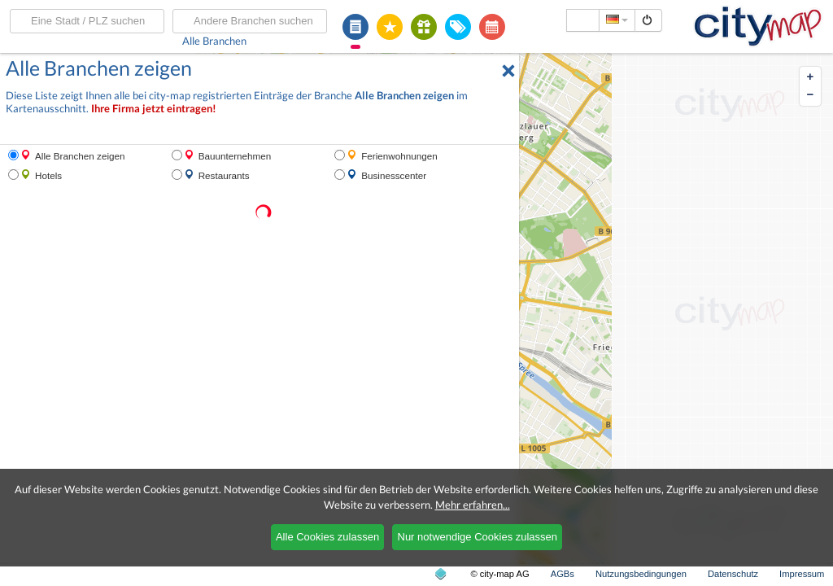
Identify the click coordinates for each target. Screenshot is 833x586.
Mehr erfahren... (472, 504)
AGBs (562, 574)
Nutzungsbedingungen (641, 574)
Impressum (801, 574)
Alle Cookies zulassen (327, 537)
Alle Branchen (214, 40)
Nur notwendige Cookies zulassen (478, 537)
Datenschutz (733, 574)
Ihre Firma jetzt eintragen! (153, 109)
